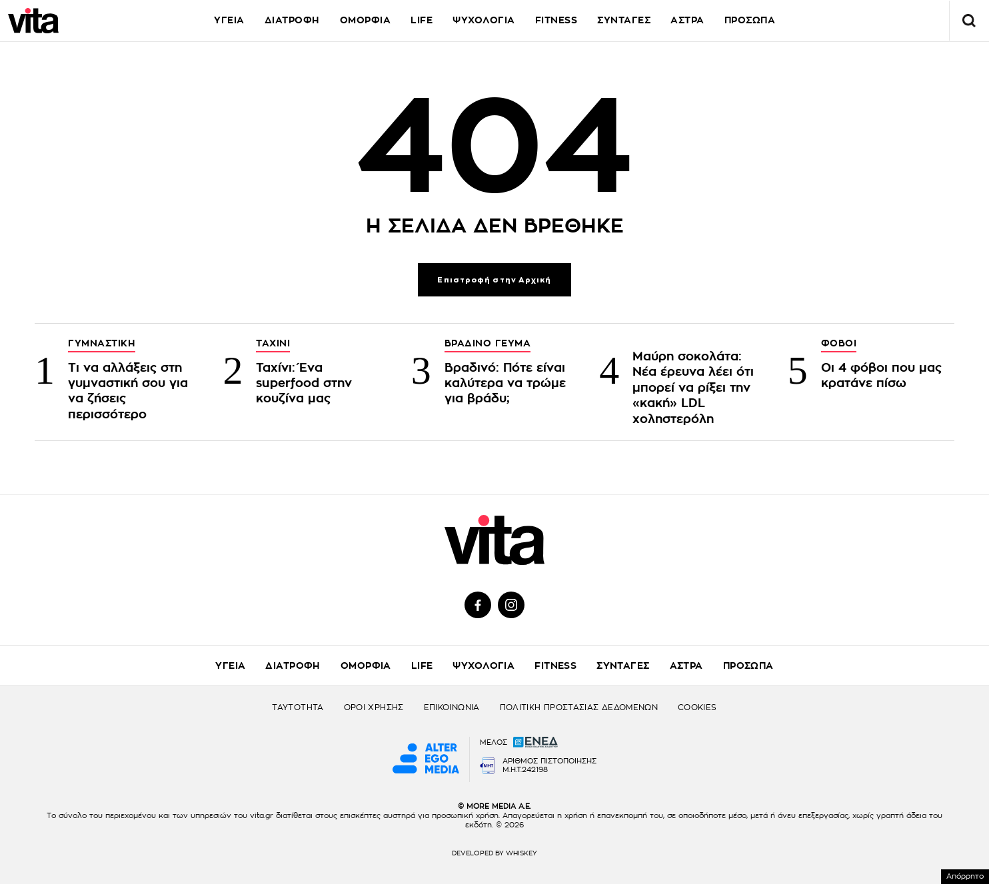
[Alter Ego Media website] (426, 759)
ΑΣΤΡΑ (687, 20)
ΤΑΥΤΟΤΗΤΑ (297, 707)
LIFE (422, 20)
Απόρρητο (965, 876)
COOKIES (697, 707)
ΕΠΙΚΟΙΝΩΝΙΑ (452, 707)
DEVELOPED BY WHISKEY (494, 853)
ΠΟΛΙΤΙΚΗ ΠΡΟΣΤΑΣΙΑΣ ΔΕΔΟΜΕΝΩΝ (579, 707)
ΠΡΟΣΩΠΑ (748, 665)
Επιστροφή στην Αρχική (494, 280)
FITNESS (556, 20)
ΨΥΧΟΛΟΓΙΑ (484, 20)
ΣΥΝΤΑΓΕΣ (623, 20)
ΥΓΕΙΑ (229, 20)
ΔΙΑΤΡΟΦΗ (292, 20)
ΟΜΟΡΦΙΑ (365, 20)
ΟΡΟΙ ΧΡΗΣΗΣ (374, 707)
